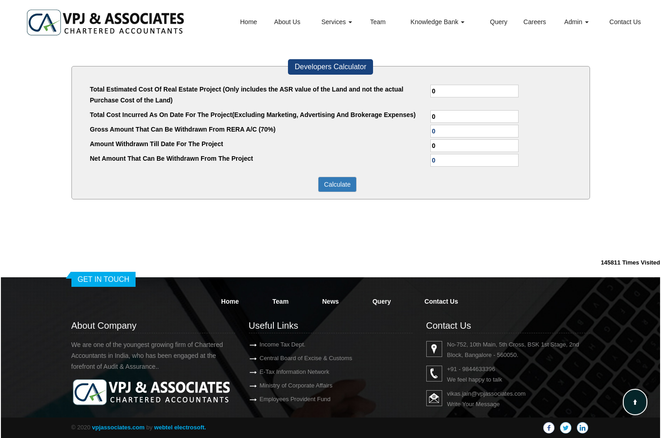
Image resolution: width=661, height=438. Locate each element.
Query (498, 21)
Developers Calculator (330, 67)
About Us (287, 21)
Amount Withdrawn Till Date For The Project (156, 144)
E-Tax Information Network (283, 371)
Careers (535, 21)
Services (337, 21)
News (330, 301)
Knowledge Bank (437, 21)
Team (378, 21)
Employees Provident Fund (284, 399)
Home (248, 21)
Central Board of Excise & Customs (295, 358)
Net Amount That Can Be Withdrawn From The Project (171, 158)
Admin (576, 21)
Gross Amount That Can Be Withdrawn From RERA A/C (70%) (183, 129)
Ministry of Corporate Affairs (285, 385)
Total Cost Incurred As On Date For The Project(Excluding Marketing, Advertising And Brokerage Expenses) (253, 114)
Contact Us (625, 21)
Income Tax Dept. (272, 344)
